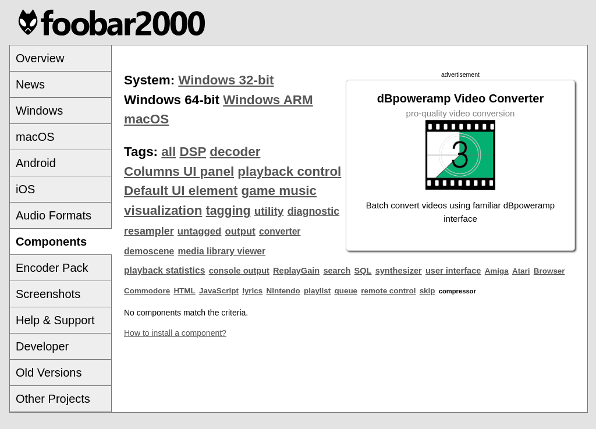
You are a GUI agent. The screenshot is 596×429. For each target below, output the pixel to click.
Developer (42, 346)
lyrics (252, 290)
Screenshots (48, 294)
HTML (184, 290)
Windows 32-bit (226, 80)
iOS (25, 189)
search (336, 270)
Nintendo (283, 290)
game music (279, 190)
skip (427, 290)
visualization (163, 210)
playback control (289, 171)
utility (269, 211)
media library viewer (221, 251)
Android (36, 163)
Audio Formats (53, 215)
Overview (40, 58)
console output (239, 270)
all (168, 151)
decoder (235, 151)
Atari (521, 271)
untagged (200, 231)
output (240, 231)
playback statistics (164, 270)
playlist (317, 290)
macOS (35, 136)
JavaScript (219, 290)
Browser (549, 271)
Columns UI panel (179, 171)
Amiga (497, 271)
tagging (228, 211)
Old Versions (48, 372)
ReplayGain (296, 270)
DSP (192, 151)
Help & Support (55, 320)
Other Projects (53, 398)
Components (51, 241)
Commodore (147, 290)
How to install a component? (175, 333)
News (30, 84)
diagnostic (314, 211)
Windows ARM (268, 100)
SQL (363, 270)
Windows (39, 110)
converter (279, 231)
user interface (453, 270)
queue (346, 290)
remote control (388, 290)
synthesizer (398, 270)
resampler (149, 231)
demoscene (149, 251)
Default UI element (180, 190)
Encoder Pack (52, 267)
